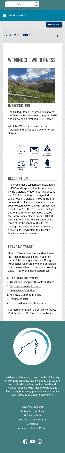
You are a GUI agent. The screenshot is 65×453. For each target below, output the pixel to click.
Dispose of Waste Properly (25, 286)
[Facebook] (25, 441)
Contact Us (32, 424)
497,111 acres (44, 119)
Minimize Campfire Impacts (25, 294)
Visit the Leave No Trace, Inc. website (30, 313)
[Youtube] (32, 441)
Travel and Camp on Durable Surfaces (32, 282)
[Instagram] (40, 441)
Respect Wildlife (19, 298)
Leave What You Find (22, 290)
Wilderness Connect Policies (32, 428)
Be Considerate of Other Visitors (28, 303)
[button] (32, 15)
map (44, 115)
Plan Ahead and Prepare (24, 277)
